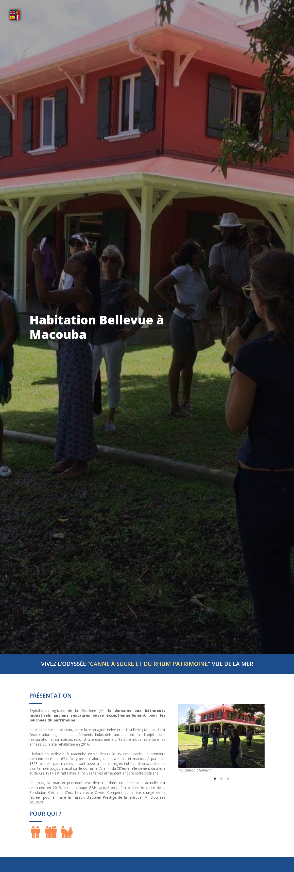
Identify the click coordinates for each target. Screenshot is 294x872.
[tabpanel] (221, 738)
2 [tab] (221, 778)
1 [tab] (214, 778)
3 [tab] (228, 778)
